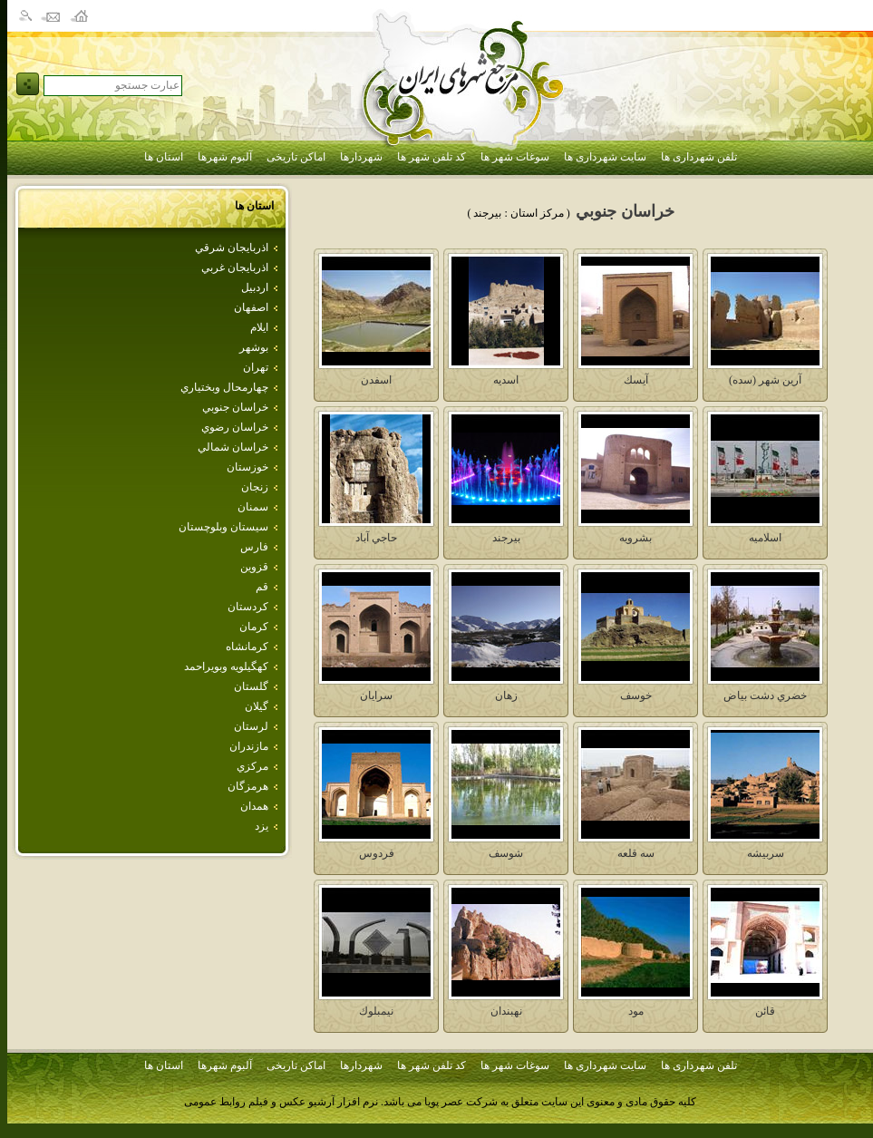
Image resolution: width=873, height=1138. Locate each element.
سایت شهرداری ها (605, 157)
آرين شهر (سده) (765, 380)
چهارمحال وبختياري (224, 387)
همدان (254, 806)
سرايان (376, 695)
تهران (255, 367)
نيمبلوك (376, 1011)
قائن (765, 1011)
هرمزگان (248, 786)
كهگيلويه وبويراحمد (226, 666)
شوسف (506, 853)
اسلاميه (765, 537)
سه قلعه (636, 853)
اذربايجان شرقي (231, 247)
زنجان (254, 487)
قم (262, 586)
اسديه (506, 380)
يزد (261, 826)
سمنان (253, 507)
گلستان (251, 686)
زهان (506, 695)
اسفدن (376, 380)
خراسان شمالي (233, 447)
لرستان (251, 726)
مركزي (252, 766)
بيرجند (506, 537)
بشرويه (635, 537)
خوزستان (247, 467)
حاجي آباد (376, 537)
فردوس (376, 853)
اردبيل (254, 287)
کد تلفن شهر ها (431, 157)
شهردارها (361, 157)
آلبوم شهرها (225, 157)
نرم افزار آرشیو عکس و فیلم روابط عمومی (281, 1101)
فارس (254, 546)
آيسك (636, 380)
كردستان (248, 606)
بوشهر (253, 347)
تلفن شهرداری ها (699, 157)
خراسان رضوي (234, 427)
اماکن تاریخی (296, 157)
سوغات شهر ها (514, 157)
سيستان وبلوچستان (223, 526)
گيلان (256, 706)
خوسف (636, 695)
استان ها (163, 157)
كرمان (253, 626)
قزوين (254, 566)
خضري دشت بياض (765, 695)
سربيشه (765, 853)
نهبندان (506, 1011)
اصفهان (251, 307)
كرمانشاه (247, 646)
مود (636, 1011)
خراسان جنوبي (235, 407)
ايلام (259, 327)
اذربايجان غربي (234, 267)
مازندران (248, 746)
